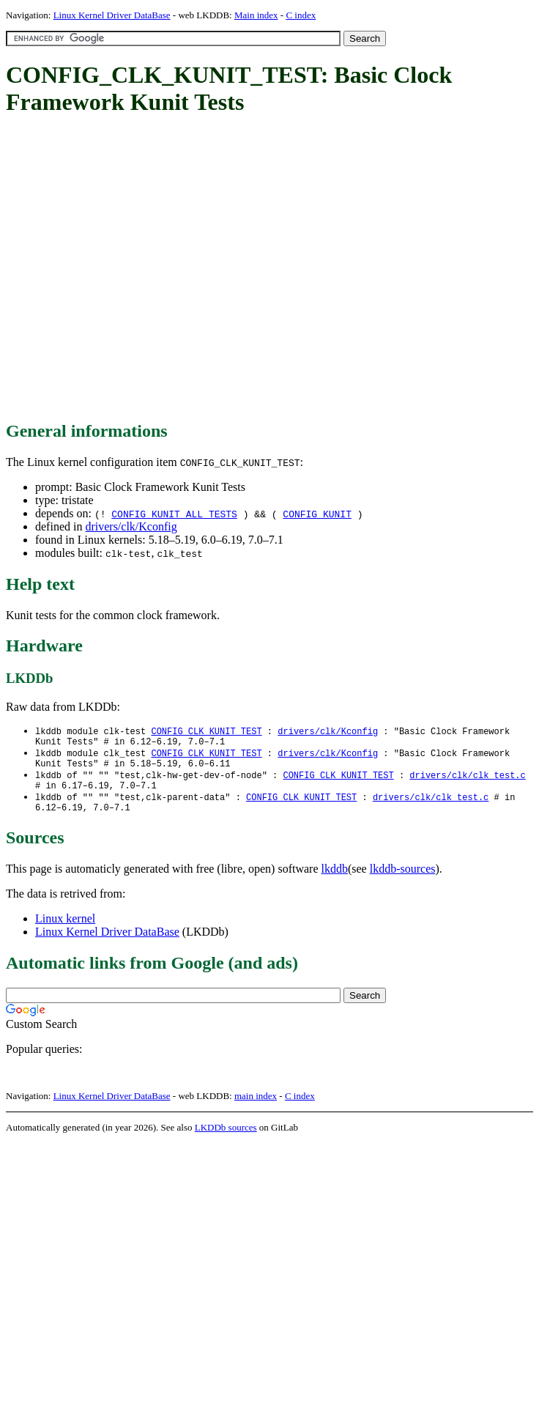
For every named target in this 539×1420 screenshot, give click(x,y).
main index (255, 1107)
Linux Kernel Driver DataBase (112, 15)
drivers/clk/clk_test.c (467, 781)
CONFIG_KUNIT (317, 513)
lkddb (334, 880)
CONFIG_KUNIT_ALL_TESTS (174, 513)
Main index (256, 15)
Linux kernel (65, 930)
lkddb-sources (403, 880)
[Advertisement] (137, 269)
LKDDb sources (226, 1139)
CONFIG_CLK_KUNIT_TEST (206, 731)
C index (301, 15)
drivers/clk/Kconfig (130, 526)
